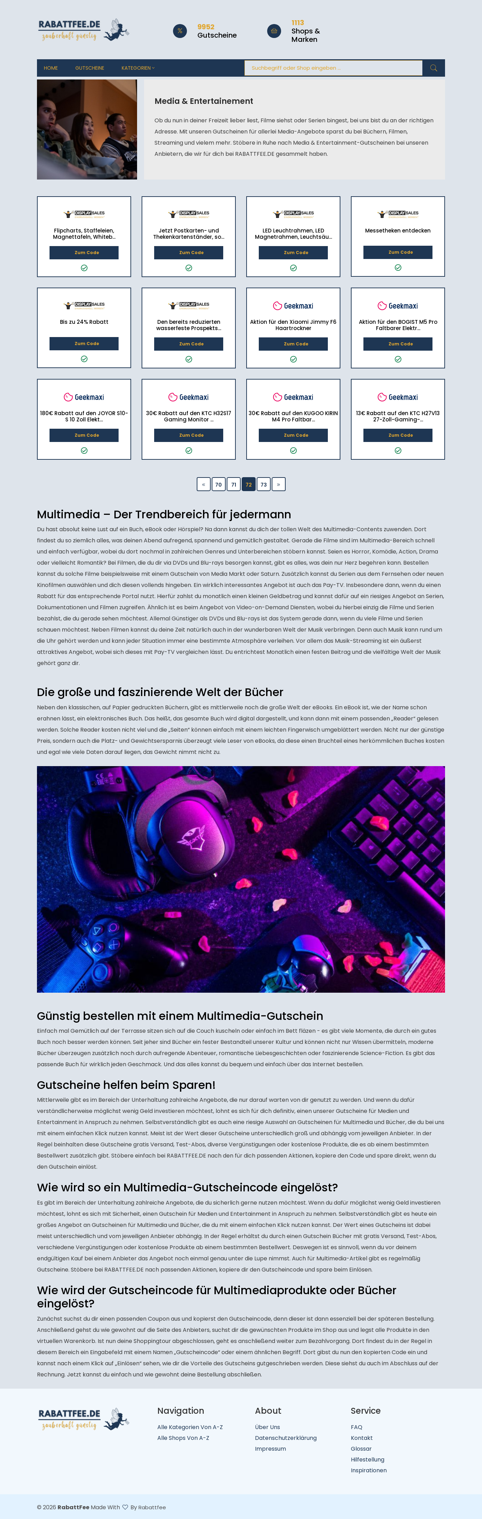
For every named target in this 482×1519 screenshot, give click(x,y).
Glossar (361, 1449)
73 (264, 484)
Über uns (267, 1427)
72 (249, 484)
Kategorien (138, 67)
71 (233, 484)
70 (218, 484)
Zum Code (84, 252)
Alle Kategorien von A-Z (190, 1427)
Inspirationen (369, 1470)
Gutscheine (89, 67)
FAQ (356, 1427)
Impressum (270, 1449)
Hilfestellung (367, 1460)
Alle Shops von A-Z (183, 1438)
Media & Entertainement (206, 101)
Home (51, 67)
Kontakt (362, 1438)
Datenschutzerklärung (286, 1438)
